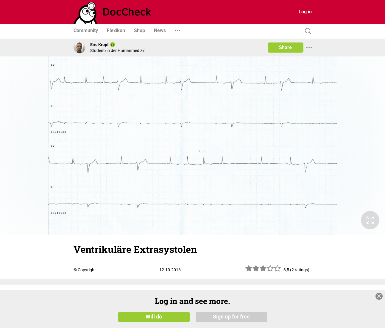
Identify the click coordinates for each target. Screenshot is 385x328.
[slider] (263, 270)
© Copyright (85, 269)
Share (285, 47)
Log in (305, 12)
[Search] (307, 31)
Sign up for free (231, 317)
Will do (154, 317)
